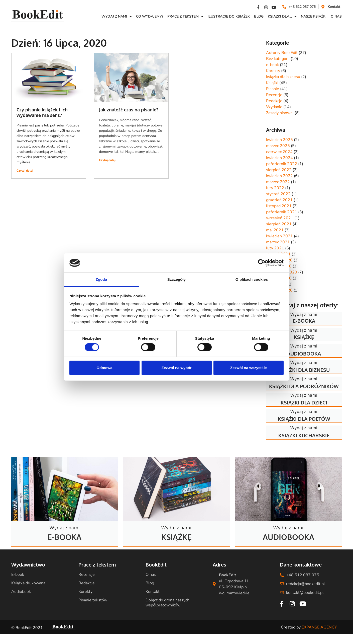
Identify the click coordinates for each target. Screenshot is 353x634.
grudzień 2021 (279, 200)
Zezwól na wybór (176, 368)
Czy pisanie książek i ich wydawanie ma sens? (42, 112)
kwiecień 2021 (279, 236)
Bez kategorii (278, 58)
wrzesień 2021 (279, 218)
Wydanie (274, 107)
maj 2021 (275, 230)
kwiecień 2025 (279, 140)
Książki (272, 83)
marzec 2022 (278, 182)
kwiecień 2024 (279, 158)
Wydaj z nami (116, 16)
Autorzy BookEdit (282, 52)
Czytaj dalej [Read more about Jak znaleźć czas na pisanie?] (107, 160)
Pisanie (272, 89)
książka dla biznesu (283, 77)
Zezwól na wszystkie (248, 368)
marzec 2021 (278, 242)
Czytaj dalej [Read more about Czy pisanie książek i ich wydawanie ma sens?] (25, 171)
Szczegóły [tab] (176, 279)
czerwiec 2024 (279, 152)
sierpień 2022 (279, 170)
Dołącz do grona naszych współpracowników (167, 603)
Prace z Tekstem (185, 16)
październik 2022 (281, 164)
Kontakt (153, 591)
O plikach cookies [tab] (252, 279)
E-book (17, 574)
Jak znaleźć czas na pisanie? (128, 109)
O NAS (336, 16)
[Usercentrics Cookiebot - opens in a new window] (262, 263)
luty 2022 (275, 188)
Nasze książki (313, 16)
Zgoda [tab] (101, 279)
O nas (151, 574)
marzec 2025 (278, 146)
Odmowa (104, 368)
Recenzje (274, 95)
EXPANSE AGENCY (319, 627)
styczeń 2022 (278, 194)
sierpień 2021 (279, 224)
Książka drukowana (28, 583)
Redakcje (274, 101)
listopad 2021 (279, 206)
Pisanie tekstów (92, 600)
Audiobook (21, 591)
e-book (272, 64)
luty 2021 (275, 248)
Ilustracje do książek (229, 16)
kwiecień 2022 (279, 176)
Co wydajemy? (149, 16)
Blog (259, 16)
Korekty (273, 71)
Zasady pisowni (280, 113)
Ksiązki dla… (282, 16)
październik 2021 (281, 212)
